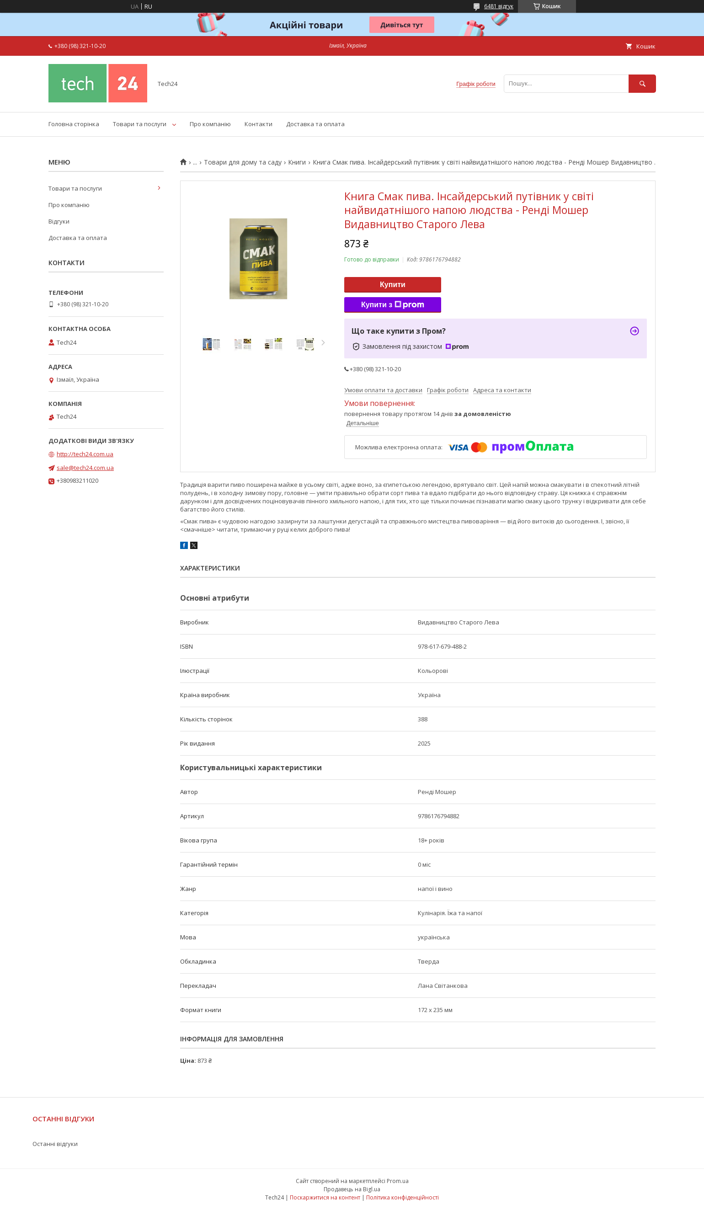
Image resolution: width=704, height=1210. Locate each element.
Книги (297, 162)
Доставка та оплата (315, 124)
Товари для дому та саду (243, 162)
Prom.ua (398, 1181)
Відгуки (58, 221)
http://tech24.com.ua (85, 454)
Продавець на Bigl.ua (352, 1189)
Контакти (258, 124)
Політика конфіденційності (402, 1197)
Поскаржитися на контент (325, 1197)
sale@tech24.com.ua (85, 467)
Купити (392, 284)
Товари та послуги (139, 124)
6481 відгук (498, 6)
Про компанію (210, 124)
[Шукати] (642, 83)
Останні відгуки (55, 1144)
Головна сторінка (73, 124)
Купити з (392, 305)
